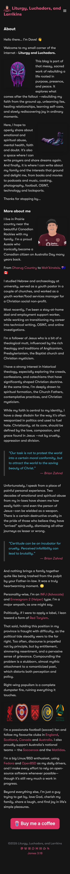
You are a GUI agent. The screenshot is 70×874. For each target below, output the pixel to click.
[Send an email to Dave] (40, 848)
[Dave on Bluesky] (25, 848)
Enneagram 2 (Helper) (26, 599)
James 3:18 (35, 853)
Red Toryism (39, 618)
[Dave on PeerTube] (29, 848)
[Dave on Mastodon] (21, 848)
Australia (45, 740)
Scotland (10, 740)
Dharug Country (24, 268)
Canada (25, 740)
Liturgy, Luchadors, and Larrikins (32, 11)
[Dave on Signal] (33, 848)
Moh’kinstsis (51, 268)
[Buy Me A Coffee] (44, 848)
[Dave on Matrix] (36, 848)
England (52, 735)
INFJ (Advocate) (52, 594)
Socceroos (30, 750)
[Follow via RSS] (48, 848)
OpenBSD (29, 763)
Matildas (58, 750)
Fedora (9, 763)
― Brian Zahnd (51, 473)
